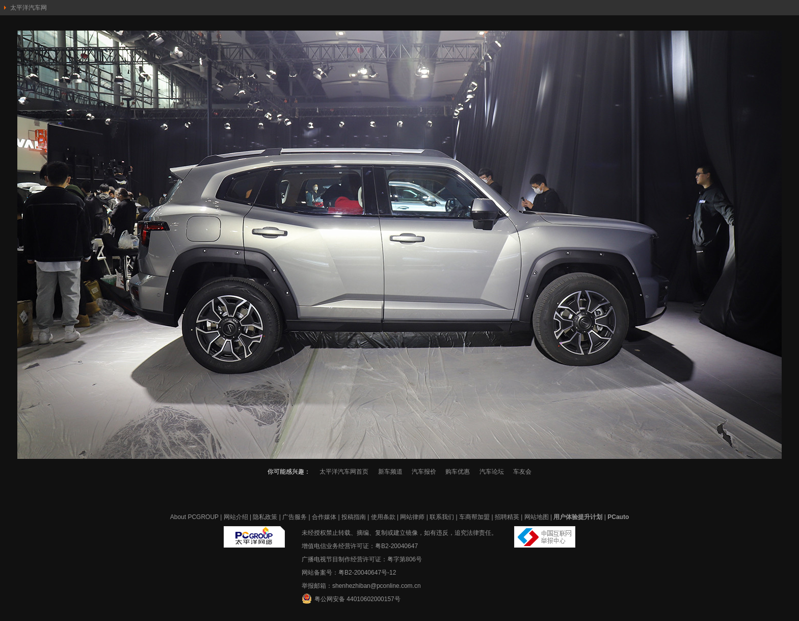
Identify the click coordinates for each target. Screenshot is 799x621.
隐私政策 (265, 517)
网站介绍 (236, 517)
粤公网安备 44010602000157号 (351, 598)
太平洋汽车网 (28, 7)
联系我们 (442, 517)
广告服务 (294, 517)
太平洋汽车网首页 (343, 471)
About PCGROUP (194, 517)
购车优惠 (457, 471)
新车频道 (390, 471)
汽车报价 (424, 471)
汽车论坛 (492, 471)
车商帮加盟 (474, 517)
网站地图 (536, 517)
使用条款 (383, 517)
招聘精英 (507, 517)
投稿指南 (353, 517)
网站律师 (412, 517)
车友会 (522, 471)
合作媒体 (324, 517)
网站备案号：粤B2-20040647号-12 (349, 572)
